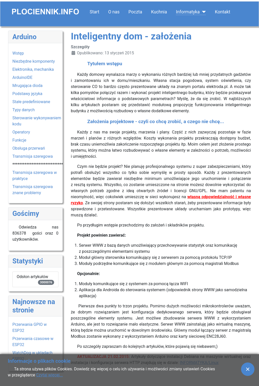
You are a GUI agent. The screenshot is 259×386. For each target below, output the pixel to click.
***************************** (37, 164)
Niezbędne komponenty (33, 61)
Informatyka (188, 11)
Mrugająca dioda (27, 85)
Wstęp (18, 53)
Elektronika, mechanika (33, 69)
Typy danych (23, 109)
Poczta (135, 11)
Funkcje (19, 140)
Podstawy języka (27, 93)
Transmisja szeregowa (32, 156)
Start (94, 11)
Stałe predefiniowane (31, 101)
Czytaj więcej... (49, 375)
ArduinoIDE (22, 77)
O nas (114, 11)
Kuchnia (159, 11)
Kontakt (222, 11)
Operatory (21, 132)
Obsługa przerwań (28, 148)
